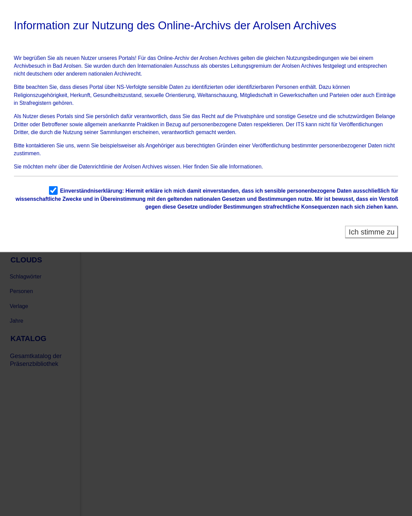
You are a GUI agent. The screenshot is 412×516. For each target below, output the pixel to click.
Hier (188, 167)
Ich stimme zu (372, 232)
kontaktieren (40, 145)
